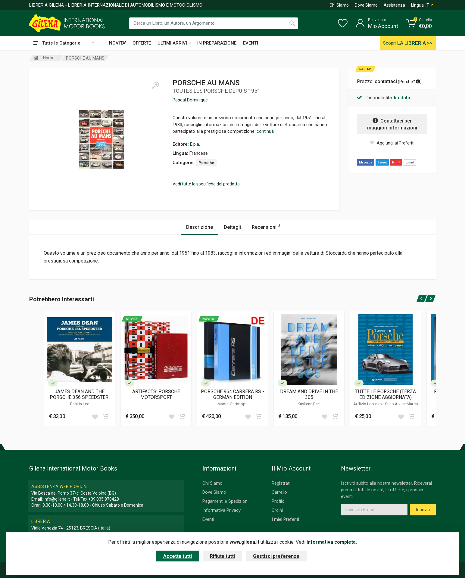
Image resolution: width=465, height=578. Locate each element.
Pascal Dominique (190, 100)
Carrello (279, 492)
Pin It (396, 162)
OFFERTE (142, 43)
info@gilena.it (57, 499)
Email (410, 162)
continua (265, 131)
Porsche (206, 162)
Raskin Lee (79, 403)
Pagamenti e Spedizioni (225, 501)
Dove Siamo (366, 5)
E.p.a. (195, 144)
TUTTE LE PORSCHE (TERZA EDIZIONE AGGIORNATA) (385, 394)
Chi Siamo (339, 5)
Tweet (382, 162)
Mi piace (365, 162)
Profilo (278, 501)
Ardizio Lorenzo (368, 403)
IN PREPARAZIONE (216, 43)
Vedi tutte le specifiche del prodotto (206, 184)
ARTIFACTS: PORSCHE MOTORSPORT (156, 394)
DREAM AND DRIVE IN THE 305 (309, 394)
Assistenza (394, 5)
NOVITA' (117, 43)
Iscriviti (423, 509)
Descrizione (199, 227)
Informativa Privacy (221, 510)
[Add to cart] (105, 416)
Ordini (277, 510)
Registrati (281, 483)
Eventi (208, 519)
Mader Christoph (232, 403)
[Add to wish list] (95, 416)
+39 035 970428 (103, 499)
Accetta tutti (177, 556)
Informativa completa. (332, 542)
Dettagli (232, 227)
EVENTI (250, 43)
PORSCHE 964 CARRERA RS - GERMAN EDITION (232, 394)
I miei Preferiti (285, 519)
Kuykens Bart (309, 403)
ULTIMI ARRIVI (174, 43)
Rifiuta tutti (222, 556)
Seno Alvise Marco (401, 403)
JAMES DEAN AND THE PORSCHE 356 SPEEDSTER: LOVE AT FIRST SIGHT (79, 394)
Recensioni (266, 226)
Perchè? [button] (409, 81)
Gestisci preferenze (276, 556)
